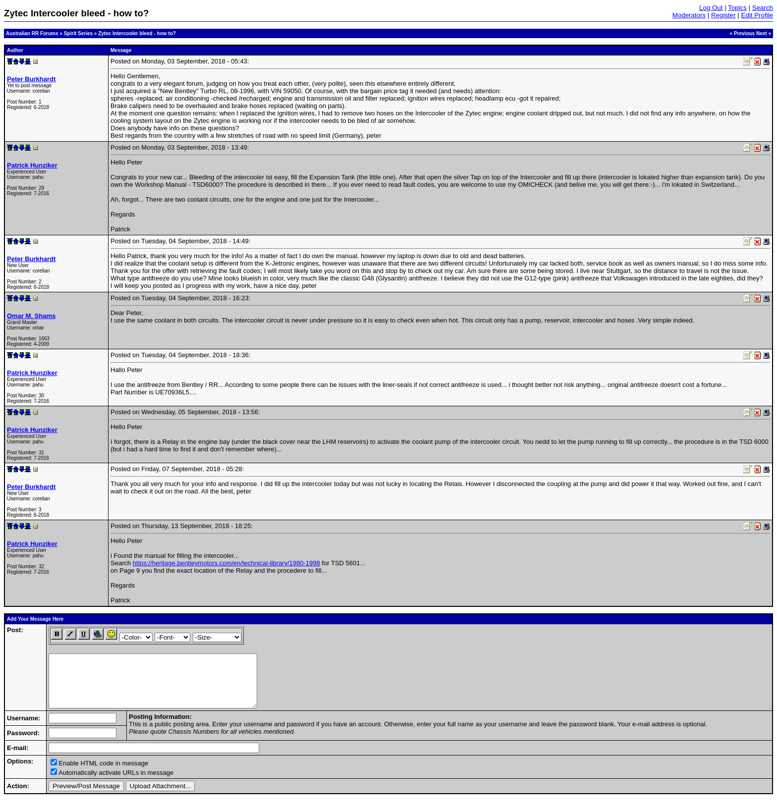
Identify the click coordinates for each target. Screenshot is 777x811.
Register (723, 15)
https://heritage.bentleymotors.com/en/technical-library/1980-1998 (226, 563)
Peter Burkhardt (31, 79)
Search (762, 7)
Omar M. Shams (31, 316)
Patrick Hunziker (32, 165)
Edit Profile (757, 15)
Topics (737, 7)
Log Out (710, 7)
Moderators (689, 15)
